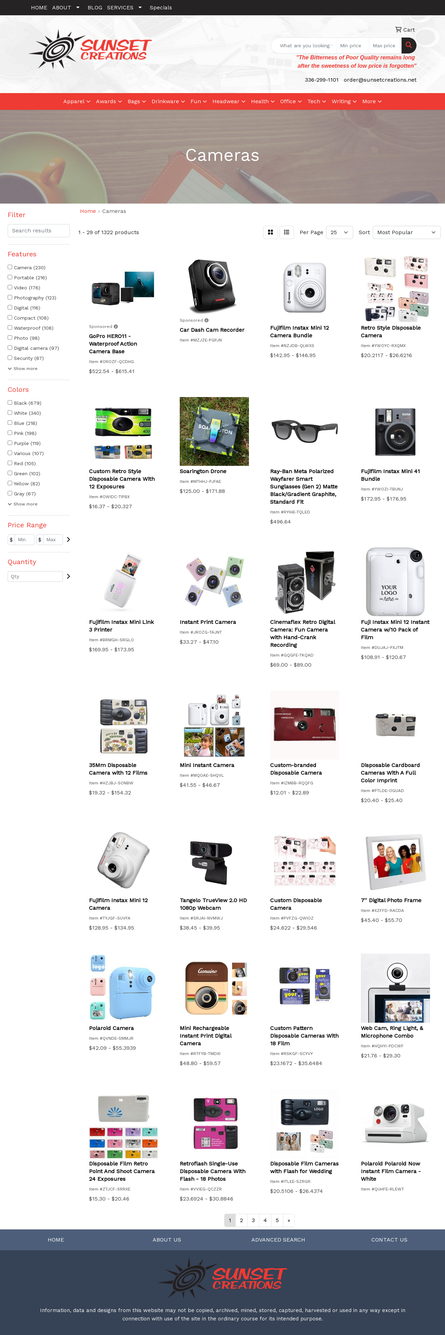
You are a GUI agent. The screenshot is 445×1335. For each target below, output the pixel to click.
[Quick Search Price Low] (352, 45)
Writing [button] (341, 101)
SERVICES (120, 7)
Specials (161, 7)
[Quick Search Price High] (385, 45)
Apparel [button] (73, 101)
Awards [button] (106, 101)
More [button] (369, 101)
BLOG (95, 7)
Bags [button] (134, 101)
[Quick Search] (304, 45)
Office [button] (288, 101)
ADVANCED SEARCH (278, 1239)
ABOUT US (167, 1239)
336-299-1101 (322, 79)
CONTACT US (389, 1239)
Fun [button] (196, 101)
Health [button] (260, 101)
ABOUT (61, 7)
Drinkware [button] (165, 101)
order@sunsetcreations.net (380, 79)
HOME (39, 7)
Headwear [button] (226, 101)
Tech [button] (313, 101)
